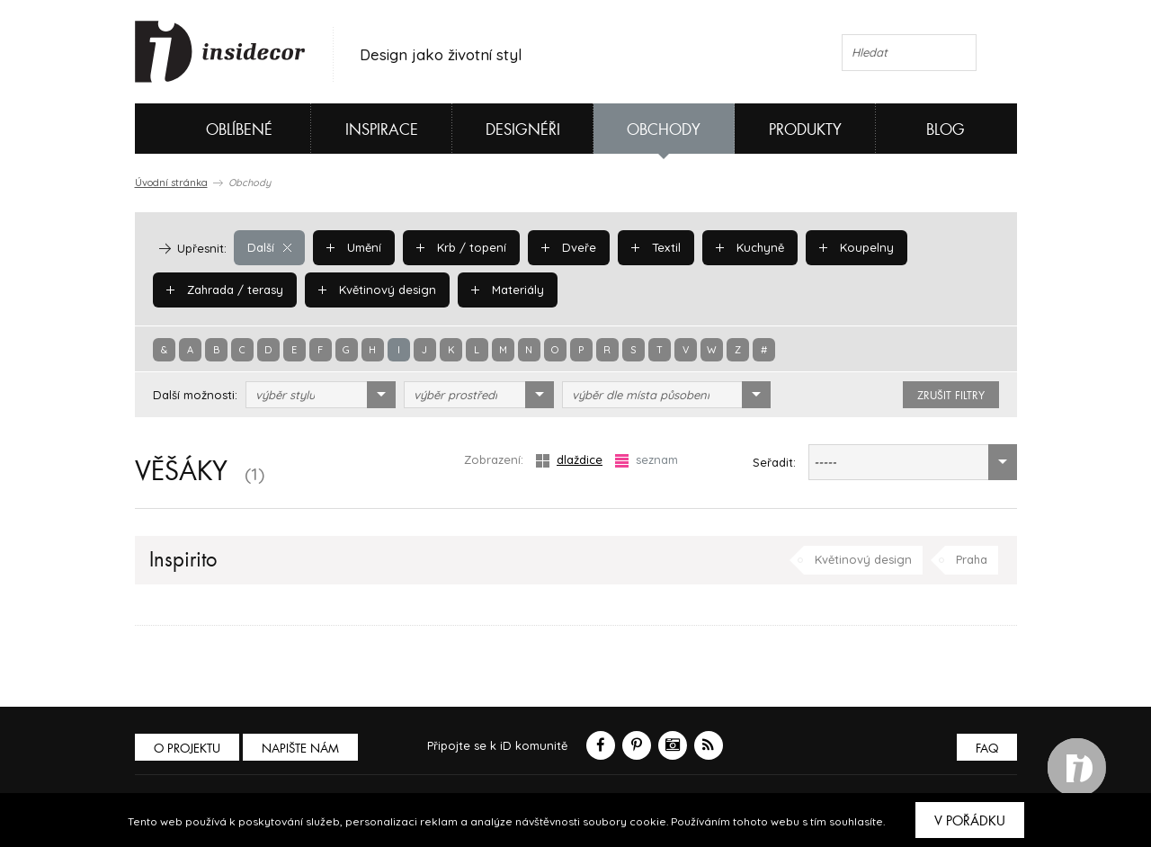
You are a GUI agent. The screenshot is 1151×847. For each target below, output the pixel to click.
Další (269, 247)
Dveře (568, 247)
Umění (353, 247)
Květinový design (377, 289)
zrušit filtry (951, 395)
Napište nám (300, 748)
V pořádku (969, 821)
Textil (656, 247)
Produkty (805, 129)
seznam (646, 460)
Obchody (663, 129)
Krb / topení (461, 247)
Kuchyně (750, 247)
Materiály (507, 289)
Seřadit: (774, 462)
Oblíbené (209, 128)
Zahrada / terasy (224, 289)
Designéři (523, 129)
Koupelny (856, 247)
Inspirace (381, 129)
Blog (945, 129)
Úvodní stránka (171, 182)
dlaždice (569, 460)
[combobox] (320, 394)
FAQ (987, 748)
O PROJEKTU (187, 748)
